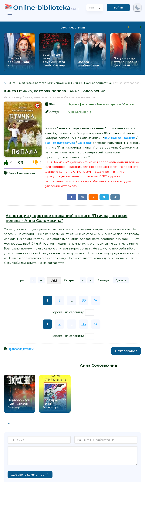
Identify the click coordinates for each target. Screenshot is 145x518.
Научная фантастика (81, 104)
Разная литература (108, 104)
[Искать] (97, 7)
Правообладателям (21, 348)
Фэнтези (128, 104)
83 (84, 300)
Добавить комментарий (30, 474)
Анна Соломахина (21, 173)
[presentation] (130, 26)
